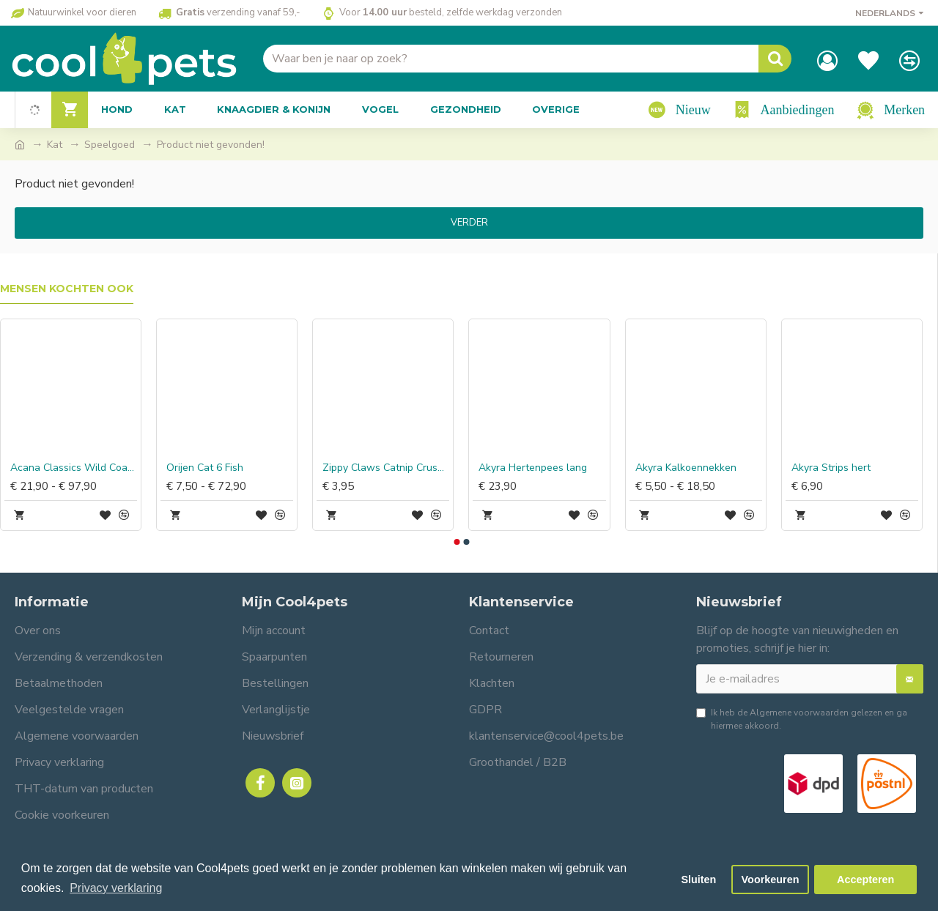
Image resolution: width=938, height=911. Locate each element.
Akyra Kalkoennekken (685, 468)
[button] (456, 542)
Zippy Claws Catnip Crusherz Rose (385, 468)
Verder (469, 222)
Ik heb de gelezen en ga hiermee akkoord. (801, 719)
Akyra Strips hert (831, 468)
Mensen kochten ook (66, 289)
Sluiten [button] (698, 879)
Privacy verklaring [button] (116, 888)
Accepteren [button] (865, 879)
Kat (54, 145)
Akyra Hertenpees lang (533, 468)
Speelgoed (109, 145)
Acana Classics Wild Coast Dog (73, 468)
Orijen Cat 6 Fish (204, 468)
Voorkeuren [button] (770, 879)
